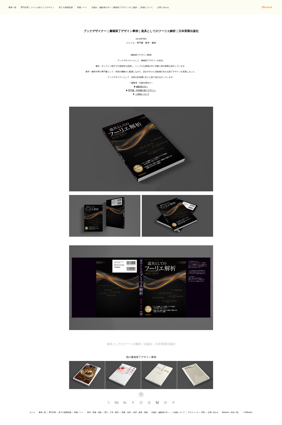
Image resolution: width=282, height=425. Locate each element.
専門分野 (52, 412)
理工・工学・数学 (111, 412)
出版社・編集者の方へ (160, 412)
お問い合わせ (163, 7)
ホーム (32, 412)
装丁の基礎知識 (66, 7)
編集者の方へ (142, 86)
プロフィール (193, 412)
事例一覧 (12, 7)
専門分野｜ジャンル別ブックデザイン (37, 7)
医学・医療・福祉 (94, 412)
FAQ (203, 412)
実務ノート (82, 7)
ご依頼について (142, 94)
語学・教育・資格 (140, 412)
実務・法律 (126, 412)
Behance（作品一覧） (231, 412)
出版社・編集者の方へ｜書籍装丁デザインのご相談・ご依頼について (122, 7)
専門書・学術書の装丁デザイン (142, 90)
